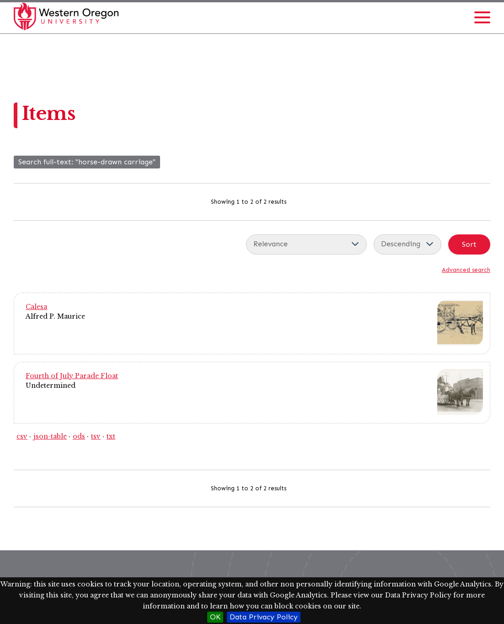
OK (215, 617)
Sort (469, 244)
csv (21, 436)
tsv (96, 436)
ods (79, 436)
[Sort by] (306, 244)
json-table (50, 436)
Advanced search (466, 269)
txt (111, 436)
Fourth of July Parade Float (72, 376)
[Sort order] (407, 244)
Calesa (36, 307)
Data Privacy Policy (264, 617)
